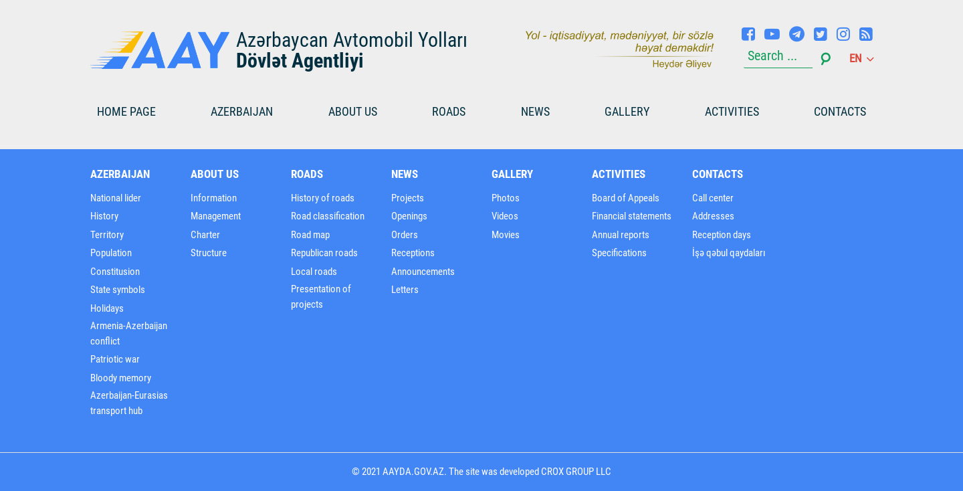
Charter (205, 235)
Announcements (423, 272)
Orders (404, 235)
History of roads (322, 198)
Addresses (713, 216)
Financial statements (631, 216)
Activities (732, 111)
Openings (409, 216)
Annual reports (620, 235)
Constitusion (115, 272)
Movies (506, 235)
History (104, 216)
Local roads (314, 272)
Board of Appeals (625, 198)
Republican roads (324, 253)
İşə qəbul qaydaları (729, 253)
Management (216, 216)
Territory (107, 235)
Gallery (627, 111)
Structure (209, 253)
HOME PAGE (126, 111)
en (861, 58)
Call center (713, 198)
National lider (115, 198)
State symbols (117, 290)
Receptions (413, 253)
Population (111, 253)
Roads (448, 111)
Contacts (840, 111)
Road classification (327, 216)
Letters (405, 290)
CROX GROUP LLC (576, 472)
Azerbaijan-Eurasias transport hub (129, 403)
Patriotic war (115, 359)
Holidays (107, 308)
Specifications (619, 253)
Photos (506, 198)
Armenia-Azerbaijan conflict (128, 333)
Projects (407, 198)
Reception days (721, 235)
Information (214, 198)
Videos (505, 216)
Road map (310, 235)
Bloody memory (120, 378)
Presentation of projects (321, 296)
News (535, 111)
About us (352, 111)
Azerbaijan (242, 111)
